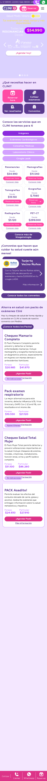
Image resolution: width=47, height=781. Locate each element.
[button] (42, 8)
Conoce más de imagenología (23, 236)
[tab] (23, 133)
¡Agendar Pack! (23, 374)
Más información (23, 378)
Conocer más (12, 182)
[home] (9, 8)
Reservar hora (12, 178)
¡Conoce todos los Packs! (17, 327)
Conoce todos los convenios (24, 295)
